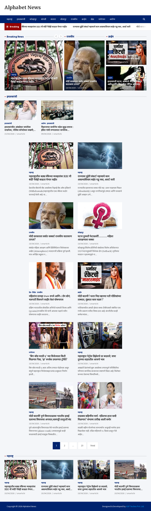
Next (92, 445)
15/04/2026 (9, 133)
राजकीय (74, 19)
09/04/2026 (46, 133)
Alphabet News (22, 8)
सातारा (53, 19)
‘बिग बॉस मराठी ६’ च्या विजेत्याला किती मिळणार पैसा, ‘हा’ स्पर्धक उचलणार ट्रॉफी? (48, 358)
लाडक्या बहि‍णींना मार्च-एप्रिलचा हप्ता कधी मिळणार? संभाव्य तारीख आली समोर (97, 417)
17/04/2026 (112, 87)
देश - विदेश (32, 292)
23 (82, 445)
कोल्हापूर (33, 19)
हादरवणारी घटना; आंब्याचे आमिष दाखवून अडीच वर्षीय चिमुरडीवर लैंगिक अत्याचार (125, 83)
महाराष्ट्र (9, 19)
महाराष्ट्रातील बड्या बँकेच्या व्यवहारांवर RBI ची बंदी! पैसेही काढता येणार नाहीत (43, 26)
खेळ (92, 19)
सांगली (43, 19)
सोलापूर (63, 19)
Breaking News (15, 36)
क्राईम (84, 19)
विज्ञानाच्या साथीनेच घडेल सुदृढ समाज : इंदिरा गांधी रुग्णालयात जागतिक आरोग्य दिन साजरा (57, 130)
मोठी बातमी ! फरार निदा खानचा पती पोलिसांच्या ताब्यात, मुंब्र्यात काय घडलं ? (124, 57)
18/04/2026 (16, 85)
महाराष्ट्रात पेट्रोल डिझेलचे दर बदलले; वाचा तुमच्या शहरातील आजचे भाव (97, 358)
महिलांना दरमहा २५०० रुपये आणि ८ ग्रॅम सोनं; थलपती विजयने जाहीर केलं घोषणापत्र (49, 298)
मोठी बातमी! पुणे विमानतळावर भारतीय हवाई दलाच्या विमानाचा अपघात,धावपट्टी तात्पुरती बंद (50, 417)
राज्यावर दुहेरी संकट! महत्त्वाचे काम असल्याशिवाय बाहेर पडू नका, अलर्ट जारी (108, 26)
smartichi (27, 85)
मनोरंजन (102, 19)
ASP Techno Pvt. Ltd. (135, 506)
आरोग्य (112, 19)
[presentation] (56, 36)
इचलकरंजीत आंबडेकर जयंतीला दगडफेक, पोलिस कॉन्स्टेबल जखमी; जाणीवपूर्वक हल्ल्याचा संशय (19, 130)
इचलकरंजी (21, 19)
